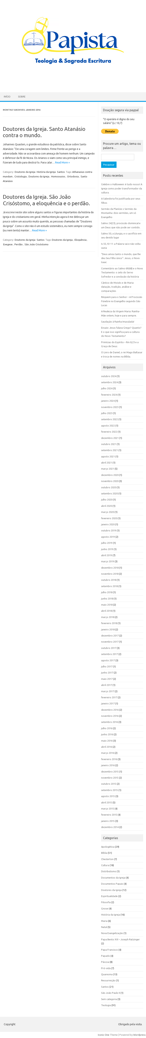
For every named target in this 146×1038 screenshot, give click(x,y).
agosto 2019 (108, 536)
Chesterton (107, 859)
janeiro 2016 (108, 765)
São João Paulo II (110, 992)
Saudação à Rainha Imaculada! (117, 321)
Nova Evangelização (112, 933)
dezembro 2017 (110, 635)
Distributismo (108, 871)
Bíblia (104, 852)
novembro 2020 (109, 481)
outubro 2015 (108, 783)
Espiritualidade (109, 896)
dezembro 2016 (110, 709)
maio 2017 (107, 679)
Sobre (21, 96)
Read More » (62, 162)
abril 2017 (106, 685)
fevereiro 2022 (109, 431)
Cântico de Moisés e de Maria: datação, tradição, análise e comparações (117, 286)
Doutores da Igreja (25, 172)
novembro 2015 (109, 777)
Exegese (8, 244)
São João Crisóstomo (36, 244)
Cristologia (20, 176)
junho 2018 (107, 598)
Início (7, 96)
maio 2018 (107, 604)
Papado (105, 955)
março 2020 (107, 512)
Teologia (106, 1005)
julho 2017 (106, 666)
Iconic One (103, 1034)
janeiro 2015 (108, 821)
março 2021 (107, 468)
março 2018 (107, 617)
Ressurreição (108, 980)
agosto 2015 (108, 796)
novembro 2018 (109, 573)
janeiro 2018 (108, 629)
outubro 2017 (108, 648)
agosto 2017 (108, 660)
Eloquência (80, 239)
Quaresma (107, 974)
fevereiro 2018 (109, 623)
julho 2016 (106, 728)
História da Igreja (46, 172)
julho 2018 (106, 592)
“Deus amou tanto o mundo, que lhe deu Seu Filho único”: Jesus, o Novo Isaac (121, 258)
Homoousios (58, 176)
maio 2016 (107, 740)
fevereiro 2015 (109, 814)
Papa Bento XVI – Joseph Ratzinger (120, 939)
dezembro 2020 (110, 475)
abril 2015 (106, 802)
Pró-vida (106, 968)
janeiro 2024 (108, 400)
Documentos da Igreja (113, 877)
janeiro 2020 (108, 524)
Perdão (18, 244)
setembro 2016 (109, 722)
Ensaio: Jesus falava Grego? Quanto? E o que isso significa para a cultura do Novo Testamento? (121, 331)
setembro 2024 (109, 382)
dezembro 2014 (110, 827)
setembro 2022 (109, 419)
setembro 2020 (109, 493)
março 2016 (107, 753)
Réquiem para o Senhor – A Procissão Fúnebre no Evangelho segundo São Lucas (121, 301)
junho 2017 (107, 672)
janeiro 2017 (108, 703)
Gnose (104, 908)
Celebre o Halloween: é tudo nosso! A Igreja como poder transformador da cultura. (121, 188)
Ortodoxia (73, 176)
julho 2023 (106, 413)
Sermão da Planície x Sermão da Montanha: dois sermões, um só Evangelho (118, 213)
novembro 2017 (109, 641)
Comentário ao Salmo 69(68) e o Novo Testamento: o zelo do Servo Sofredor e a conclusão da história (122, 272)
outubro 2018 (108, 580)
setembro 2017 (109, 654)
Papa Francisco (109, 949)
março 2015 (107, 808)
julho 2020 (106, 499)
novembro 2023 (109, 407)
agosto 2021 (108, 456)
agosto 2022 (108, 425)
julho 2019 (106, 543)
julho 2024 (106, 388)
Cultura (105, 865)
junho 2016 (107, 734)
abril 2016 (106, 746)
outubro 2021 (108, 444)
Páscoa (105, 962)
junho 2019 (107, 549)
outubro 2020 (108, 487)
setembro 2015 (109, 790)
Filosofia (106, 902)
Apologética (107, 846)
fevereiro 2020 (109, 518)
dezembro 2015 (110, 771)
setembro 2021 (109, 450)
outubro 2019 (108, 530)
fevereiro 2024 (109, 394)
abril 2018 (106, 610)
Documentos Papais (112, 883)
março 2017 (107, 691)
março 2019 (107, 561)
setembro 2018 (109, 586)
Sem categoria (109, 999)
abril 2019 (106, 555)
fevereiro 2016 (109, 759)
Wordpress (139, 1034)
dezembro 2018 (110, 567)
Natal (104, 927)
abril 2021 (106, 462)
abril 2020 (106, 506)
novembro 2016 (109, 716)
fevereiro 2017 (109, 697)
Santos (61, 172)
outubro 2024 (108, 376)
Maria (104, 921)
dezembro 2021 (110, 438)
